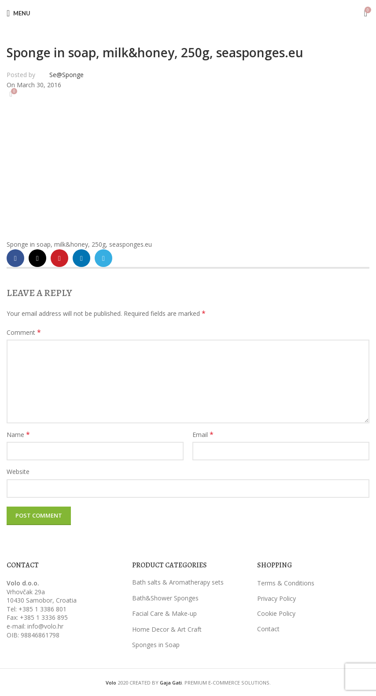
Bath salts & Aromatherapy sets (178, 582)
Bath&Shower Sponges (165, 598)
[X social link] (37, 258)
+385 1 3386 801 (42, 609)
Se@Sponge (66, 74)
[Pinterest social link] (59, 258)
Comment (24, 332)
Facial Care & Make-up (164, 613)
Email (203, 434)
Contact (268, 629)
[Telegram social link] (103, 258)
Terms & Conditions (285, 583)
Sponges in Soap (156, 644)
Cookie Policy (276, 613)
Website (18, 471)
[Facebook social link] (15, 258)
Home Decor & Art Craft (167, 629)
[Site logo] (188, 12)
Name (18, 434)
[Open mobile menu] (18, 13)
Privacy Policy (276, 598)
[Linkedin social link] (81, 258)
